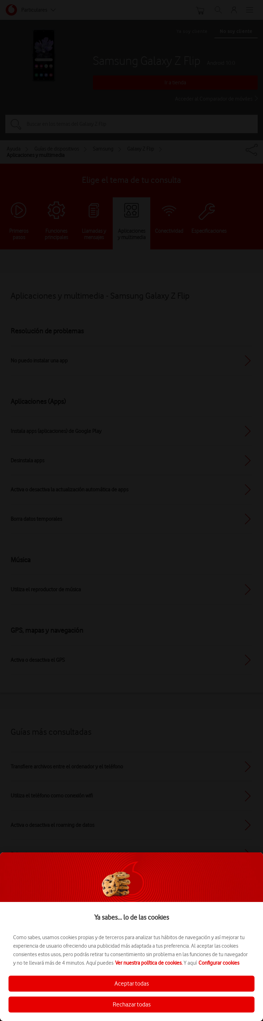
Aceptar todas (131, 983)
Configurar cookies (218, 963)
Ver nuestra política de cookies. (149, 963)
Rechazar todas (132, 1004)
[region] (131, 936)
